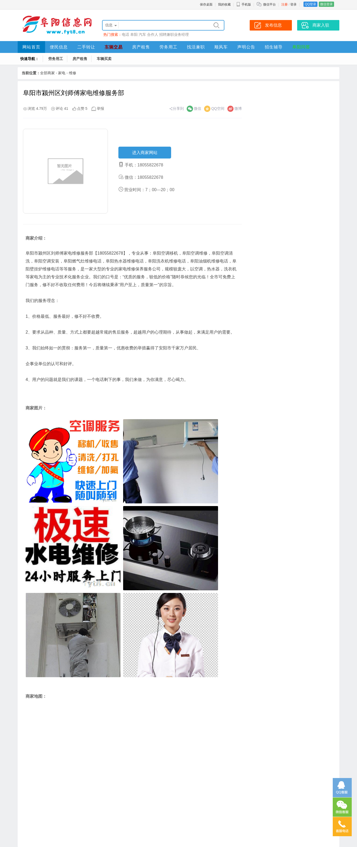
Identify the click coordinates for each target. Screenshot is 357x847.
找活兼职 (196, 47)
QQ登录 (310, 4)
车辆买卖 (104, 59)
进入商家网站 (144, 152)
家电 (61, 73)
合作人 (152, 34)
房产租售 (141, 47)
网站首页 (31, 47)
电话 (125, 34)
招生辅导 (274, 47)
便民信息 (59, 47)
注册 (284, 4)
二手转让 (86, 47)
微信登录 (326, 4)
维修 (72, 73)
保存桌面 (206, 4)
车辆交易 (114, 47)
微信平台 (269, 4)
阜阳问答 (301, 47)
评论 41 (62, 108)
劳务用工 (168, 47)
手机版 (243, 4)
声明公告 (246, 47)
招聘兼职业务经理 (174, 34)
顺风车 (221, 47)
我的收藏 (224, 4)
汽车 (142, 34)
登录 (293, 4)
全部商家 (47, 73)
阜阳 (134, 34)
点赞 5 (82, 108)
